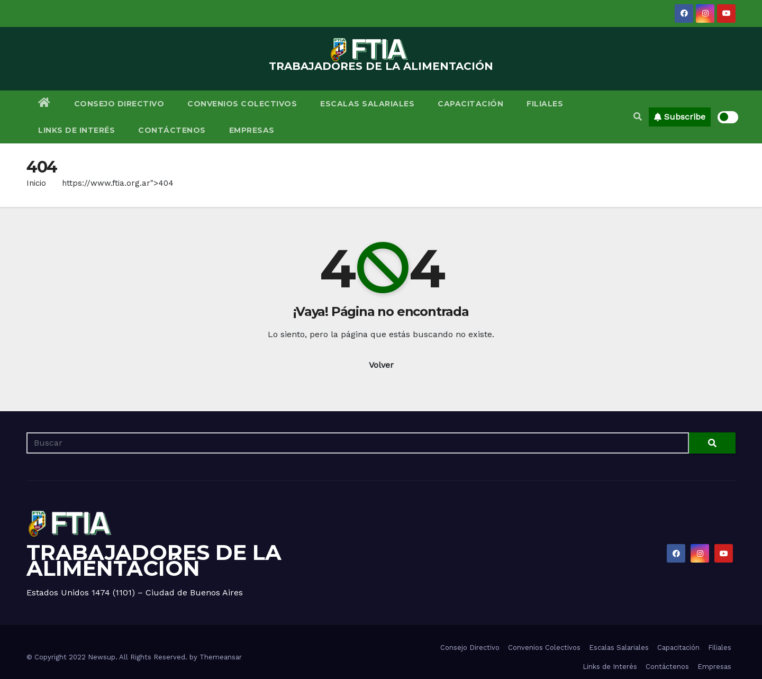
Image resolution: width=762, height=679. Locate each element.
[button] (637, 117)
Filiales (545, 103)
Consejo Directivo (119, 103)
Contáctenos (172, 130)
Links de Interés (76, 130)
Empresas (252, 130)
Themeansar (220, 657)
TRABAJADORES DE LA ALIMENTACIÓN (381, 66)
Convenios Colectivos (242, 103)
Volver (381, 365)
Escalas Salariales (367, 103)
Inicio (36, 183)
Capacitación (470, 103)
